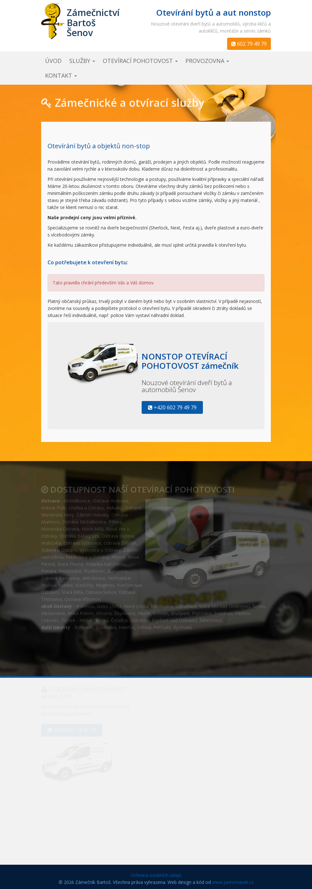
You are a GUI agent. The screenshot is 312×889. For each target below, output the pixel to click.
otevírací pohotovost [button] (140, 61)
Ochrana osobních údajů (156, 875)
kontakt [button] (61, 75)
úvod (53, 61)
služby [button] (82, 61)
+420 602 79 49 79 (172, 407)
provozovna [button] (207, 61)
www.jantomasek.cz (233, 882)
